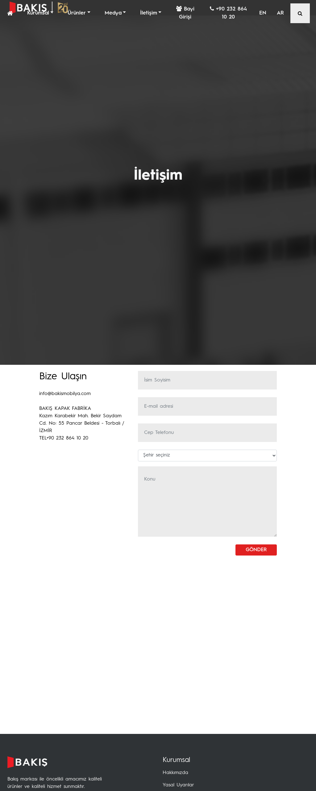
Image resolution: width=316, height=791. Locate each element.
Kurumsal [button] (38, 13)
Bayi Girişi (185, 13)
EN (262, 13)
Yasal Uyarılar (178, 785)
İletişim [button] (148, 13)
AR (280, 13)
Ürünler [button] (77, 13)
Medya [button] (113, 13)
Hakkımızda (175, 772)
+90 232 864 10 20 (228, 13)
